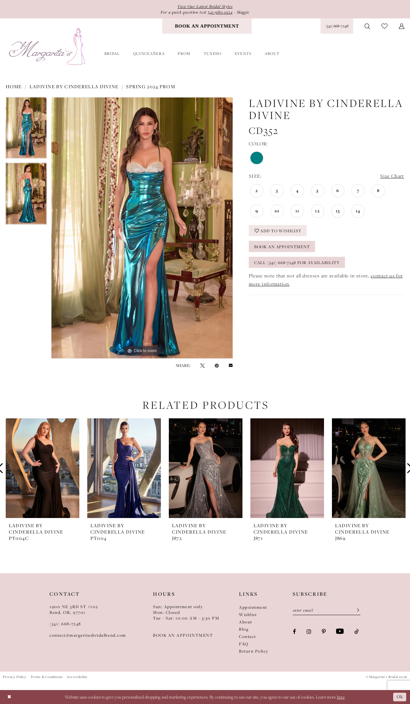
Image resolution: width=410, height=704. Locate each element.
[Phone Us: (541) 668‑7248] (337, 26)
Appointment (253, 607)
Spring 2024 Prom (150, 86)
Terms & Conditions (46, 676)
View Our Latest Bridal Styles (204, 6)
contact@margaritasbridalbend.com (88, 635)
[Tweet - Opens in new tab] (202, 365)
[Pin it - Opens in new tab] (217, 365)
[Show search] (367, 26)
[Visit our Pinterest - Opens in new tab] (323, 631)
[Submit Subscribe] (356, 610)
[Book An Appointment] (207, 26)
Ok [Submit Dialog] (400, 697)
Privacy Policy (15, 676)
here (341, 697)
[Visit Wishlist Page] (384, 26)
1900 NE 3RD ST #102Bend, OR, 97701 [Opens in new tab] (74, 609)
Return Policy (253, 651)
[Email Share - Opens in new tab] (230, 365)
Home (14, 86)
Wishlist (248, 614)
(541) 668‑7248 (65, 624)
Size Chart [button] (392, 176)
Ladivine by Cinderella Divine (74, 86)
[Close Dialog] (9, 696)
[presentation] (42, 468)
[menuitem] (207, 26)
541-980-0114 (220, 12)
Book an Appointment (282, 246)
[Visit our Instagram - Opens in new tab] (309, 631)
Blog (243, 629)
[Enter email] (326, 610)
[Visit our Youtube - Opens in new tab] (340, 631)
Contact (247, 636)
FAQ (243, 644)
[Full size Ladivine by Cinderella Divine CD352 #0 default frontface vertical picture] (142, 227)
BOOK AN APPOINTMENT (183, 635)
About (245, 622)
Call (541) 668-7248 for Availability (297, 262)
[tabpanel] (26, 130)
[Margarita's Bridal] (48, 46)
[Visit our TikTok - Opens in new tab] (356, 631)
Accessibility (77, 676)
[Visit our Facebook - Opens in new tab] (294, 631)
